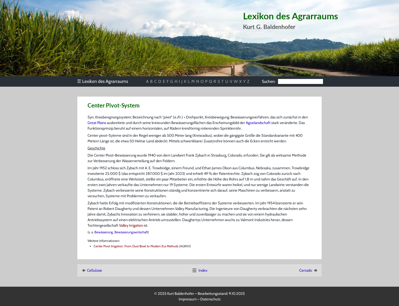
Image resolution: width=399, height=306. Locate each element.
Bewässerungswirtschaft (131, 232)
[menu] (105, 81)
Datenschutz (210, 299)
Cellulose (91, 270)
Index (199, 270)
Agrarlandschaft (258, 122)
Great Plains (97, 122)
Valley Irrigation (131, 225)
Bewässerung (103, 232)
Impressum (188, 299)
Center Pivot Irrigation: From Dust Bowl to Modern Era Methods (136, 246)
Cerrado (308, 270)
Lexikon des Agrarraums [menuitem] (102, 81)
